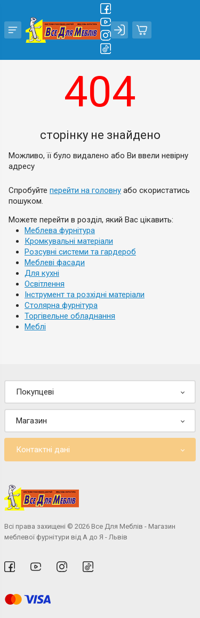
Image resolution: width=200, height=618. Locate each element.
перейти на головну (85, 190)
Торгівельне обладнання (70, 316)
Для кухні (42, 273)
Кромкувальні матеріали (69, 241)
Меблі (35, 326)
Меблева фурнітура (60, 230)
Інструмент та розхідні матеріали (85, 294)
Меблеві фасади (55, 262)
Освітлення (45, 284)
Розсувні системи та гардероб (80, 252)
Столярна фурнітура (61, 305)
